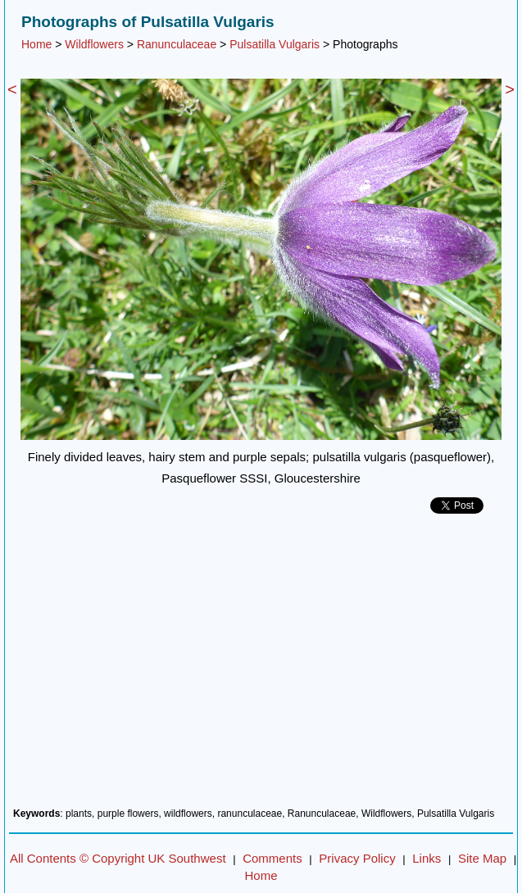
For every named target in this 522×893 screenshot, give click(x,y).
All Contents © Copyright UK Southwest (118, 858)
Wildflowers (94, 44)
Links (426, 858)
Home (36, 44)
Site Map (482, 858)
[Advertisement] (261, 667)
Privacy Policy (357, 858)
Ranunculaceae (176, 44)
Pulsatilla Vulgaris (274, 44)
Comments (272, 858)
